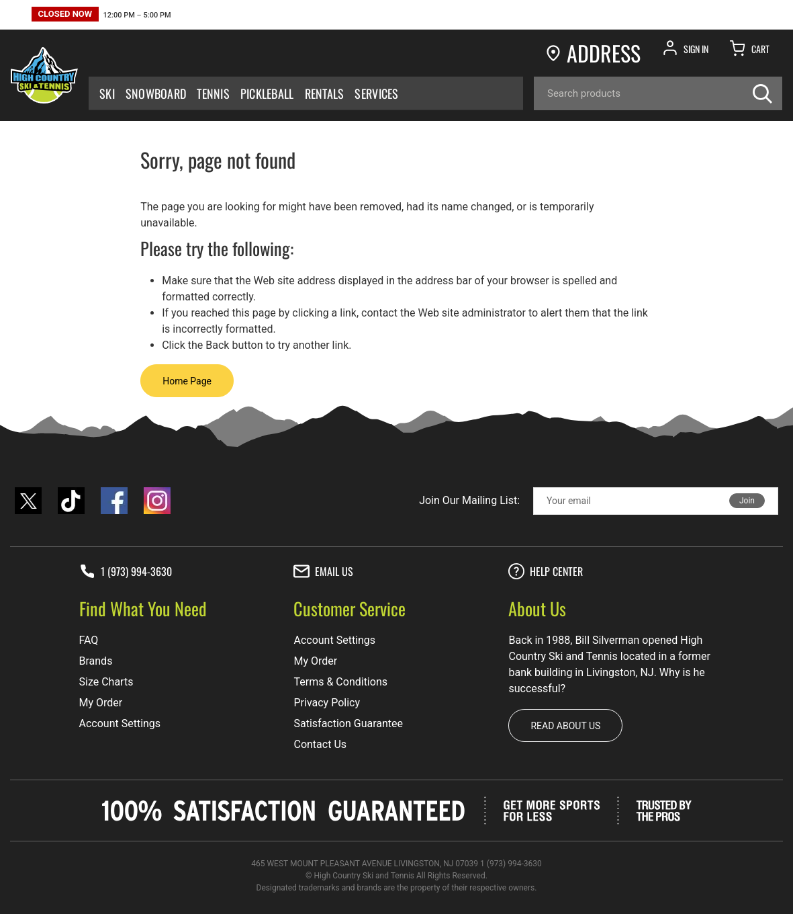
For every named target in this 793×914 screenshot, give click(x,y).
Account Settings (120, 723)
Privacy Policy (326, 702)
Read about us (565, 725)
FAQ (89, 640)
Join (747, 500)
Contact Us (319, 744)
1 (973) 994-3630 (125, 571)
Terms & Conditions (340, 681)
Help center (545, 571)
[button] (101, 16)
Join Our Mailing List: (469, 500)
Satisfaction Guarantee (348, 723)
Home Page (187, 381)
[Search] (658, 93)
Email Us (323, 571)
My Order (101, 702)
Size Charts (106, 681)
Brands (96, 661)
